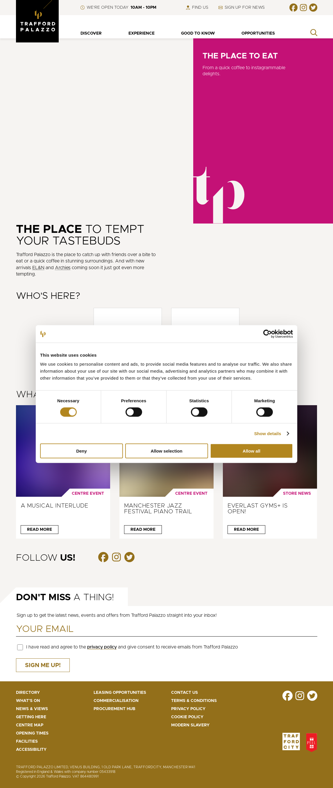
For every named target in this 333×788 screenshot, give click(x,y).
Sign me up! (43, 665)
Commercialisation (116, 701)
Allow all (251, 451)
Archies (63, 267)
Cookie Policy (187, 717)
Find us (197, 8)
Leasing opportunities (120, 693)
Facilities (27, 741)
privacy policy (102, 647)
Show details (267, 433)
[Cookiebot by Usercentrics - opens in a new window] (267, 333)
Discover (91, 33)
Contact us (184, 693)
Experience (141, 33)
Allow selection (166, 451)
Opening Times (32, 733)
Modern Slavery (190, 725)
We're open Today (118, 8)
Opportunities (258, 33)
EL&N (38, 267)
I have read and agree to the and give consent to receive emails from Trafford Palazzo (132, 647)
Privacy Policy (188, 709)
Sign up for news (242, 8)
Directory (28, 693)
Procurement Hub (114, 709)
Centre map (29, 725)
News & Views (32, 709)
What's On (28, 701)
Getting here (31, 717)
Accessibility (31, 750)
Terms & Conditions (194, 701)
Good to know (198, 33)
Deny (81, 451)
